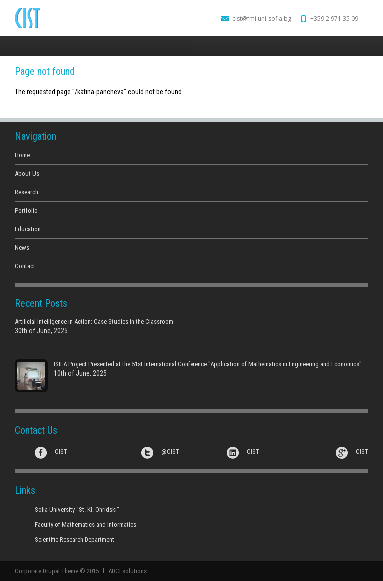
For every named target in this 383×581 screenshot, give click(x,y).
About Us (27, 173)
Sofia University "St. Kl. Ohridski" (77, 509)
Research (26, 192)
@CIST (170, 451)
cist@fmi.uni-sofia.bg (261, 18)
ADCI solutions (127, 571)
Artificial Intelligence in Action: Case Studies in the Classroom (94, 321)
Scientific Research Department (74, 539)
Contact (25, 266)
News (22, 247)
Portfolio (26, 210)
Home (22, 155)
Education (28, 229)
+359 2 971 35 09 (334, 18)
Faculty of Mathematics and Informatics (85, 524)
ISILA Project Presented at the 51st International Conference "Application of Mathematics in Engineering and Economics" (208, 364)
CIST (61, 451)
